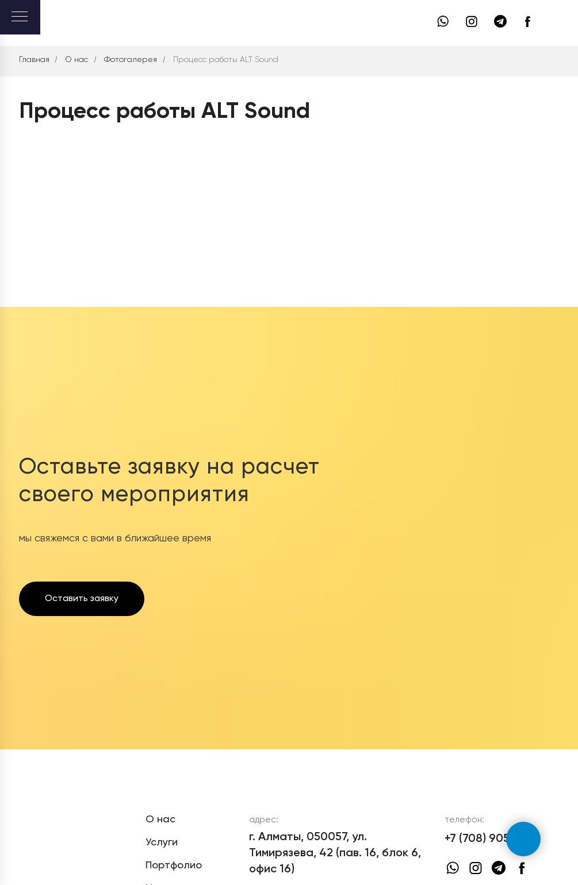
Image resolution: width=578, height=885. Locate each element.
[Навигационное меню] (20, 17)
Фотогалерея (130, 60)
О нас (76, 60)
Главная (34, 60)
